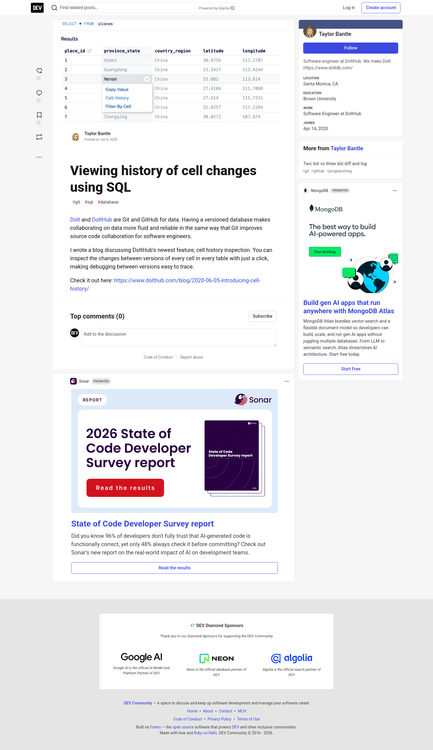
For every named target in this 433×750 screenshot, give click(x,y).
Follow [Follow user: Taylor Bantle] (350, 48)
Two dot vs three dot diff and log (350, 167)
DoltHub (102, 219)
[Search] (54, 8)
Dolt (75, 219)
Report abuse (191, 357)
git (76, 202)
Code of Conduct (158, 357)
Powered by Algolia (216, 8)
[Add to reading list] (39, 118)
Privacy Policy (219, 719)
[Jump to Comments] (39, 96)
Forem (155, 727)
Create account (381, 7)
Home (192, 711)
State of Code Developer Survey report (142, 523)
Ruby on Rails (205, 732)
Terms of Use (248, 719)
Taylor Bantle (97, 133)
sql (89, 202)
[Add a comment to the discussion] (178, 337)
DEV (235, 727)
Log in (349, 7)
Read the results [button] (175, 567)
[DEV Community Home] (37, 7)
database (107, 202)
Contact (225, 711)
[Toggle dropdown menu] (286, 381)
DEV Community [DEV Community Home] (138, 703)
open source (183, 727)
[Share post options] (39, 157)
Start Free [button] (350, 369)
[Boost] (39, 137)
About (208, 711)
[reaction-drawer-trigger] (39, 74)
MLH (242, 711)
